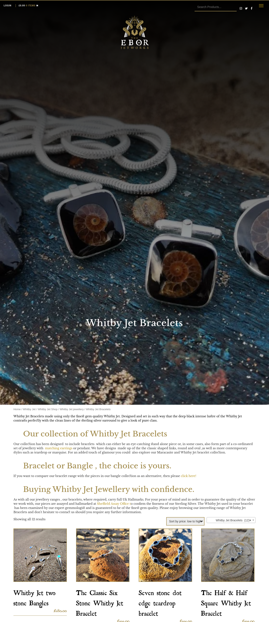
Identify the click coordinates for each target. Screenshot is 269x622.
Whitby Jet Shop (48, 409)
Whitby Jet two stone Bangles (34, 596)
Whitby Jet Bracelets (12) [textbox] (229, 520)
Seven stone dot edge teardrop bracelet (160, 601)
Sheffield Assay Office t (114, 504)
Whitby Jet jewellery (72, 409)
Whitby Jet (29, 409)
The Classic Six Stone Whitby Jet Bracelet (99, 601)
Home (17, 409)
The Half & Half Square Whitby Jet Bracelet (226, 601)
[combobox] (231, 520)
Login (8, 5)
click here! (188, 476)
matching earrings (58, 448)
